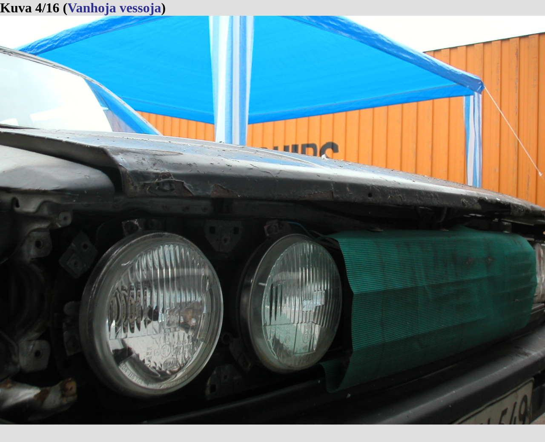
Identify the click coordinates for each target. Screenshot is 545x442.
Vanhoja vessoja (114, 7)
